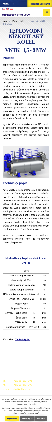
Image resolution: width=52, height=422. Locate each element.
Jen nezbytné (27, 418)
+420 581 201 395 (22, 380)
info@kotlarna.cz (21, 389)
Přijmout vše (12, 418)
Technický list (22, 339)
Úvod (5, 21)
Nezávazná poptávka (40, 3)
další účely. (32, 404)
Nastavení (41, 418)
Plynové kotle (18, 21)
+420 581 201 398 (22, 384)
